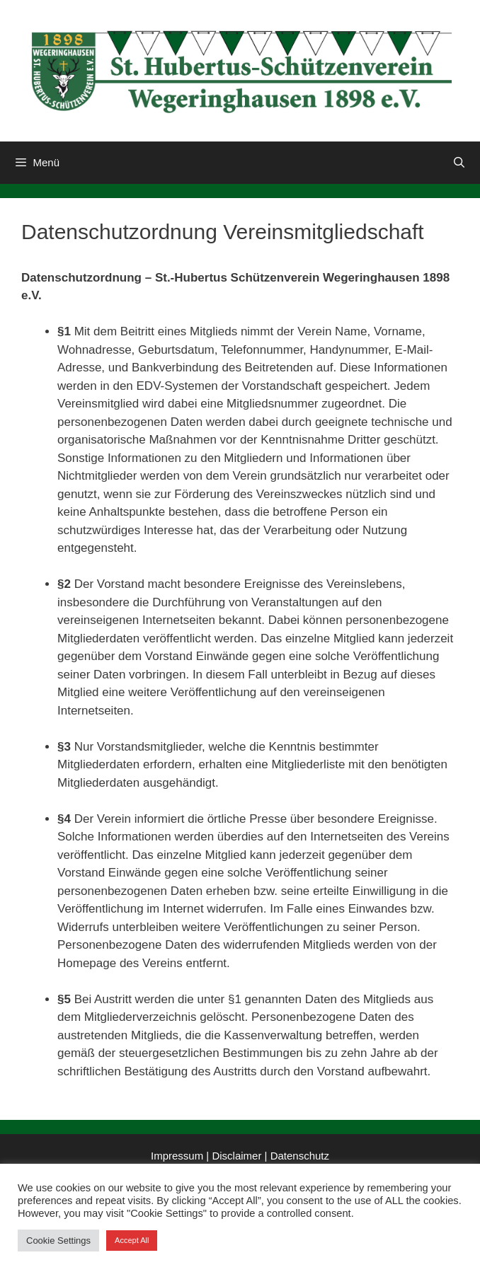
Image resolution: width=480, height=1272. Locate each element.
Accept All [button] (132, 1240)
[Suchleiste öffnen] (459, 162)
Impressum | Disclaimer (206, 1156)
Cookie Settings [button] (58, 1240)
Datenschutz (299, 1156)
